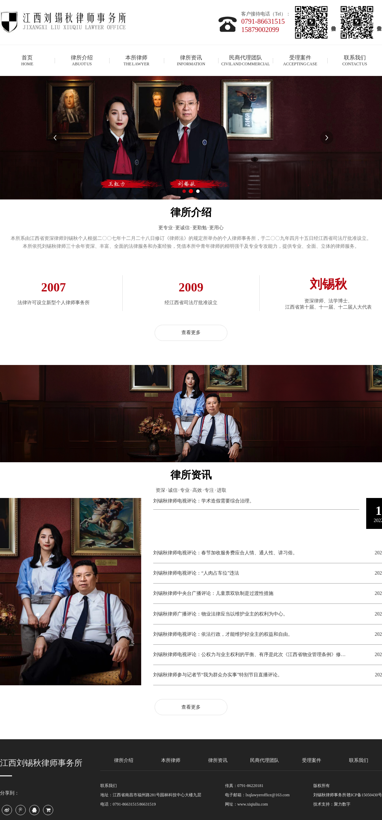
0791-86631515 (263, 21)
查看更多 (191, 332)
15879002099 (260, 29)
